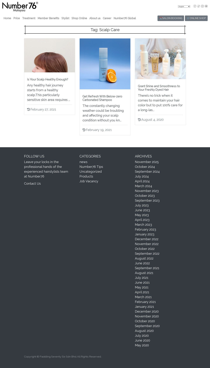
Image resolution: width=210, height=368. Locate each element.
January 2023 (144, 234)
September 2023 (147, 200)
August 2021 (144, 273)
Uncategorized (90, 171)
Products (86, 176)
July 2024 (142, 176)
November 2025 (147, 162)
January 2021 (144, 306)
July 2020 (142, 335)
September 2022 (147, 253)
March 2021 (143, 297)
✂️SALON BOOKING (170, 18)
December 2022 (146, 239)
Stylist (65, 18)
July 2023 (142, 205)
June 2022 (142, 263)
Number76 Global (125, 18)
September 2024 (147, 171)
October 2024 (145, 167)
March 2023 (143, 224)
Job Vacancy (88, 181)
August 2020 (144, 331)
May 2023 (142, 215)
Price (16, 18)
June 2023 (142, 210)
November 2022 (147, 244)
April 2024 (142, 181)
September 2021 (147, 268)
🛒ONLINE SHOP (196, 18)
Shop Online (79, 18)
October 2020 (145, 321)
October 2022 (145, 249)
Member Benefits (48, 18)
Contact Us (32, 183)
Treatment (28, 18)
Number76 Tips (91, 167)
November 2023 (147, 191)
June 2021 (142, 282)
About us (94, 18)
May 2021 (141, 287)
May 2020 (142, 345)
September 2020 (147, 326)
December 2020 (147, 311)
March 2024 (143, 186)
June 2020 (142, 340)
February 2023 (145, 229)
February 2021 (145, 302)
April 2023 (142, 220)
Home (7, 18)
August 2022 (144, 258)
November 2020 (147, 316)
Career (107, 18)
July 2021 (141, 278)
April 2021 (142, 292)
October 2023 (145, 196)
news (83, 162)
